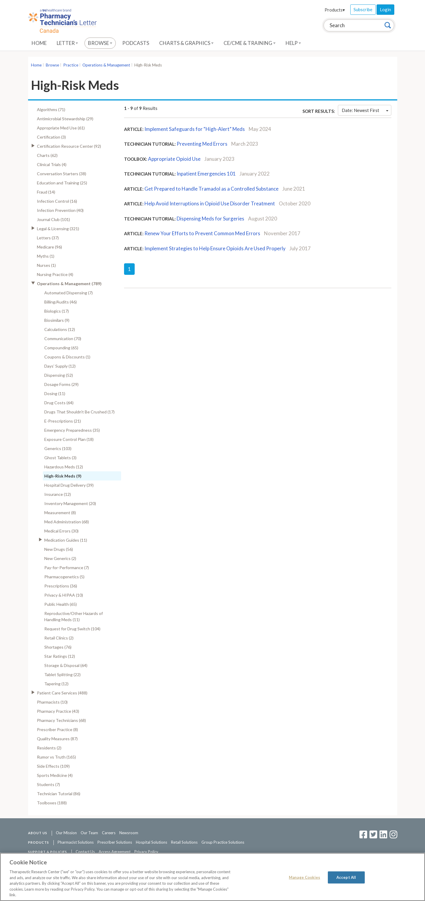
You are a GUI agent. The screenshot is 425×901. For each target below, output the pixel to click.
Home (39, 43)
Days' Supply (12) (60, 365)
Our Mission (66, 832)
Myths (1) (45, 256)
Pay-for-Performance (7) (66, 567)
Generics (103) (57, 448)
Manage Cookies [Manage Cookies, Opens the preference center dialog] (304, 877)
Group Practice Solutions (222, 842)
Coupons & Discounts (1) (67, 356)
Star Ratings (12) (59, 656)
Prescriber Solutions (114, 842)
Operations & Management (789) (69, 283)
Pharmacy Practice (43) (58, 711)
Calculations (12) (59, 329)
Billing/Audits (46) (60, 301)
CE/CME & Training (250, 43)
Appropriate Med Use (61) (61, 127)
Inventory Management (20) (70, 503)
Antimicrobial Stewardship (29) (65, 118)
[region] (212, 877)
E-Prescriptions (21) (62, 420)
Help (293, 43)
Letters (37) (48, 237)
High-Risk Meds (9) (63, 475)
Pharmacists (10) (52, 701)
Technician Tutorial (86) (58, 793)
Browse (100, 43)
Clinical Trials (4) (51, 164)
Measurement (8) (60, 512)
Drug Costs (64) (59, 402)
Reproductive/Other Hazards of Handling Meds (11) (73, 616)
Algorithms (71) (51, 109)
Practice (70, 65)
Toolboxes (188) (52, 802)
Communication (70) (62, 338)
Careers (108, 832)
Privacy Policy (146, 851)
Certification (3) (51, 136)
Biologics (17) (56, 311)
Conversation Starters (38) (61, 173)
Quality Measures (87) (57, 738)
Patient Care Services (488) (62, 692)
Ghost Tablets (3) (60, 457)
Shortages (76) (57, 647)
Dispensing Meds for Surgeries (210, 218)
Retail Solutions (184, 842)
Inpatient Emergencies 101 (206, 174)
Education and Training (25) (62, 182)
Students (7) (48, 784)
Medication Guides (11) (65, 540)
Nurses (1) (46, 265)
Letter (67, 43)
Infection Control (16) (57, 201)
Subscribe (363, 9)
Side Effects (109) (53, 766)
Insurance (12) (57, 494)
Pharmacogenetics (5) (64, 576)
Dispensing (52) (58, 375)
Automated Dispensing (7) (68, 292)
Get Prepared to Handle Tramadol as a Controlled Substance (211, 189)
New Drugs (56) (58, 549)
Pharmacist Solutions (76, 842)
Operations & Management (106, 65)
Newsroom (128, 832)
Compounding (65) (61, 347)
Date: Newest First (365, 110)
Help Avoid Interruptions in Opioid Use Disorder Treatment (209, 203)
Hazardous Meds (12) (63, 466)
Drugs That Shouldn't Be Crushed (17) (79, 411)
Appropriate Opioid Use (174, 159)
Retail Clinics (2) (59, 637)
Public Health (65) (60, 604)
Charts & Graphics (186, 43)
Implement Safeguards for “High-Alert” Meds (194, 129)
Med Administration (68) (66, 521)
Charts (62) (47, 155)
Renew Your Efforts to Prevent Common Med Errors (202, 233)
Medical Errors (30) (61, 530)
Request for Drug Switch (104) (72, 628)
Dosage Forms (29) (61, 384)
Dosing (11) (54, 393)
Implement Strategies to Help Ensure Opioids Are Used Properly (215, 248)
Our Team (89, 832)
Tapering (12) (56, 683)
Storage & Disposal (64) (65, 665)
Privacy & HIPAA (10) (63, 595)
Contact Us (85, 851)
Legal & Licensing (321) (58, 228)
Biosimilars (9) (56, 320)
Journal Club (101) (53, 219)
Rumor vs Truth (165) (56, 756)
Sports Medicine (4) (55, 775)
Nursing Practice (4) (55, 274)
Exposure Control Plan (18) (69, 439)
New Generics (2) (60, 558)
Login (385, 9)
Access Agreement (115, 851)
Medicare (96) (49, 246)
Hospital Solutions (151, 842)
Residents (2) (49, 747)
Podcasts (135, 43)
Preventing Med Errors (202, 144)
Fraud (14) (46, 191)
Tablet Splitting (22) (62, 674)
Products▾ (335, 9)
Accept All (346, 877)
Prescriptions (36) (60, 585)
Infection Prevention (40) (60, 210)
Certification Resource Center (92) (69, 146)
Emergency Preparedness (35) (72, 430)
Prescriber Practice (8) (57, 729)
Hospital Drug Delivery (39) (69, 485)
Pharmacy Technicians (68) (61, 720)
